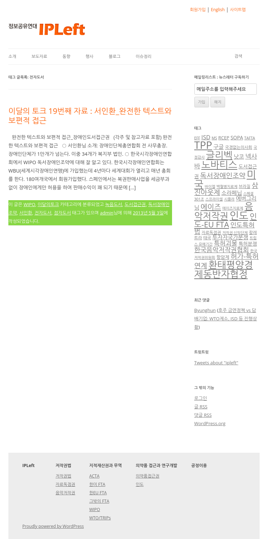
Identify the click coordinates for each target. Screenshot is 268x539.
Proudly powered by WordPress (53, 526)
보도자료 (39, 56)
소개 (12, 56)
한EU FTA (98, 493)
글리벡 (219, 154)
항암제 (222, 257)
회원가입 (198, 10)
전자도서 (43, 213)
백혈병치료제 (226, 186)
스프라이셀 (214, 199)
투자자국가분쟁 (230, 237)
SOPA (237, 137)
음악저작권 (223, 211)
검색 (238, 56)
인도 (239, 215)
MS (214, 138)
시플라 (229, 199)
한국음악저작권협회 (221, 249)
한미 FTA (97, 484)
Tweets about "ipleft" (216, 362)
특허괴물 (225, 243)
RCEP (223, 137)
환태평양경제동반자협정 (223, 269)
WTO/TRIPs (100, 518)
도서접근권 (135, 204)
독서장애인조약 (222, 175)
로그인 (200, 398)
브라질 (244, 186)
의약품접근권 (147, 476)
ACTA (94, 476)
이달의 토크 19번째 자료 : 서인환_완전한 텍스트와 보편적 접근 (90, 115)
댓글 (203, 415)
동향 (66, 56)
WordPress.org (210, 423)
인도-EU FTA (225, 220)
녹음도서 (113, 204)
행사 (89, 56)
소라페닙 (231, 193)
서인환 (25, 213)
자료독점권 (211, 232)
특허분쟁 (248, 243)
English (218, 10)
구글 (219, 147)
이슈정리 (143, 56)
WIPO (29, 204)
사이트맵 (238, 10)
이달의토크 (48, 204)
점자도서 (62, 213)
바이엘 (210, 186)
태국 (207, 237)
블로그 (114, 56)
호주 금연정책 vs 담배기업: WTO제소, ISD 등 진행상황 (225, 318)
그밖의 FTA (99, 501)
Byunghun (205, 310)
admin (106, 213)
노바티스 (219, 164)
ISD (205, 137)
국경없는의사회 (238, 147)
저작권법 (63, 476)
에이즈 (211, 207)
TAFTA (249, 138)
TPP (203, 145)
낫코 (239, 156)
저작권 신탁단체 (235, 232)
